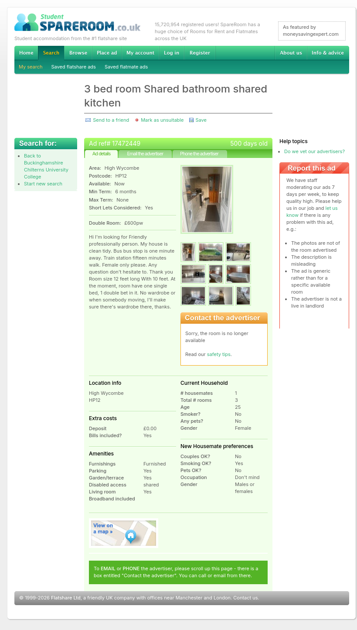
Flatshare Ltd (66, 598)
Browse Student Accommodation (78, 53)
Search (51, 53)
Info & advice (328, 53)
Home (26, 53)
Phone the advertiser (199, 154)
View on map (124, 533)
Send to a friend (111, 120)
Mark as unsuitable (162, 120)
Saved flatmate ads (126, 67)
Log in (171, 53)
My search (31, 67)
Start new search (43, 184)
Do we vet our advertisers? (314, 151)
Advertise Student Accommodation (107, 53)
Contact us (245, 598)
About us (291, 53)
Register (200, 53)
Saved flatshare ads (73, 67)
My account (140, 53)
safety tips (219, 354)
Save (200, 120)
